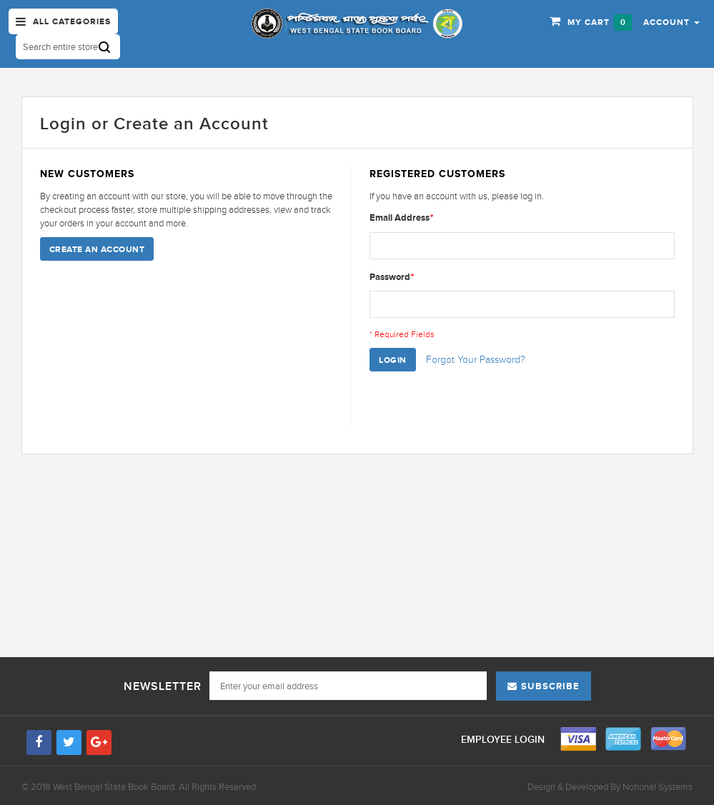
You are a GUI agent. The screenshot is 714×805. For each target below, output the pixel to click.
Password (392, 276)
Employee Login (504, 740)
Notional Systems (658, 786)
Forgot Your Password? (475, 359)
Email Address (401, 217)
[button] (671, 21)
